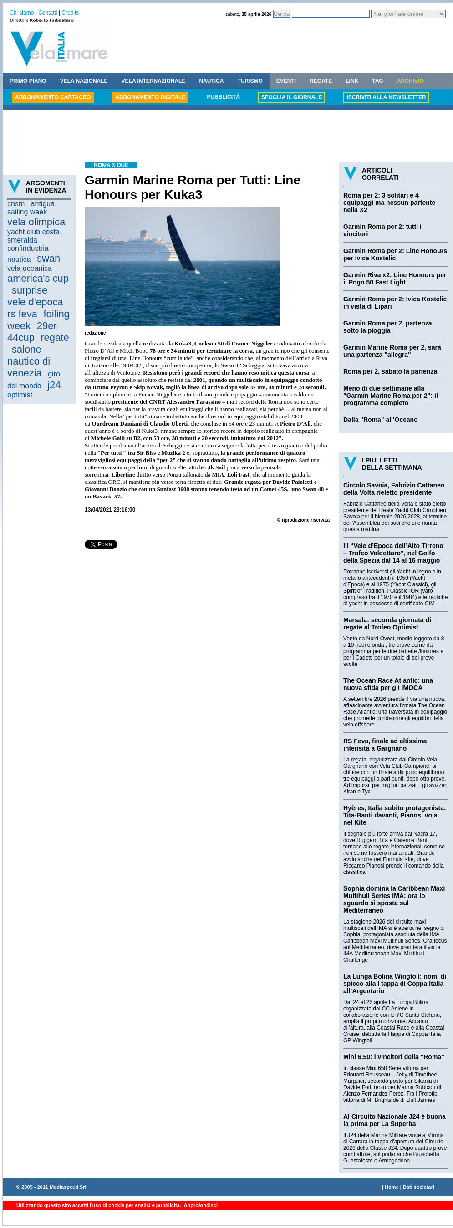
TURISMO (249, 81)
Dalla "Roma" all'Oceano (380, 419)
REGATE (321, 81)
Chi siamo (22, 13)
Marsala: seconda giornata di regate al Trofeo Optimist (387, 623)
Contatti (47, 13)
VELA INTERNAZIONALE (154, 81)
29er (47, 325)
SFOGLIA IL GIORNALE (291, 97)
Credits (70, 13)
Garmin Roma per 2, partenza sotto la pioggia (387, 327)
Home (392, 1187)
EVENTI (286, 81)
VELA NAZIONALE (84, 81)
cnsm (16, 204)
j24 (54, 385)
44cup (21, 337)
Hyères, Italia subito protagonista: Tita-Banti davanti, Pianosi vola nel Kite (394, 815)
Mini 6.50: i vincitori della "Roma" (393, 1057)
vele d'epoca (35, 302)
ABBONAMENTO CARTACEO (53, 97)
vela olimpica (36, 222)
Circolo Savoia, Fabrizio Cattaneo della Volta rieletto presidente (394, 489)
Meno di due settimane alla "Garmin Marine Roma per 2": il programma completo (390, 395)
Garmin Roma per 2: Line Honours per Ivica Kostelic (395, 254)
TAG (377, 81)
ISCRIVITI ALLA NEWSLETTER (386, 97)
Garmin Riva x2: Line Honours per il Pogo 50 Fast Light (394, 278)
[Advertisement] (228, 137)
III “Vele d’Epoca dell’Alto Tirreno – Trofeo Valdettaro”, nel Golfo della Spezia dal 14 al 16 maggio (393, 553)
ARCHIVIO (410, 81)
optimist (19, 395)
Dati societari (418, 1187)
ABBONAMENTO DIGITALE (150, 97)
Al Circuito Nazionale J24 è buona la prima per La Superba (394, 1120)
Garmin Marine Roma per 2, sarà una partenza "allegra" (392, 351)
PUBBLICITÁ (223, 97)
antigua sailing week (31, 208)
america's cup (38, 278)
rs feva (22, 314)
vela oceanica (29, 268)
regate (55, 337)
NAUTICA (211, 81)
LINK (352, 81)
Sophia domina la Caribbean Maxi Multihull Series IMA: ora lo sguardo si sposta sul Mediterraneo (394, 899)
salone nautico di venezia (28, 361)
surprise (29, 290)
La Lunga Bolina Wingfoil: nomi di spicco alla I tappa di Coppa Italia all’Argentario (394, 984)
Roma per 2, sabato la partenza (390, 371)
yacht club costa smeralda (33, 236)
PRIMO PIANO (28, 81)
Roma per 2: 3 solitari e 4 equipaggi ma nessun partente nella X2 (389, 202)
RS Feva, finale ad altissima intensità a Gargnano (385, 744)
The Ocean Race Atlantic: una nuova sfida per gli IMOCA (388, 684)
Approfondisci (200, 1205)
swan (48, 258)
